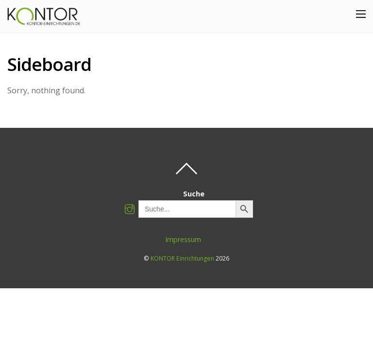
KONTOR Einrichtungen (182, 258)
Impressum (183, 239)
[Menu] (361, 13)
